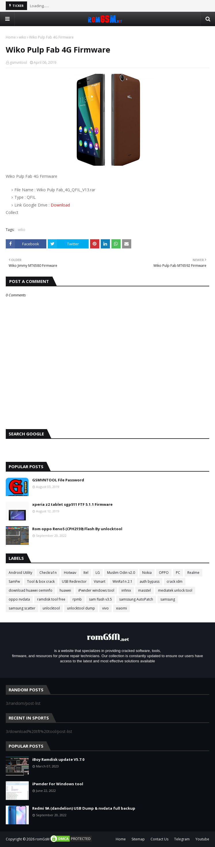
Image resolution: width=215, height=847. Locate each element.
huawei (65, 590)
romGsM (42, 839)
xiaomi (121, 608)
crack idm (174, 581)
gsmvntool (18, 62)
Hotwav (70, 572)
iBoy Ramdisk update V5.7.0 (58, 759)
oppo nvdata (19, 599)
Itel (85, 572)
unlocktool (51, 608)
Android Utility (20, 572)
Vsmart (99, 581)
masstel (144, 590)
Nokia (147, 572)
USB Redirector (74, 581)
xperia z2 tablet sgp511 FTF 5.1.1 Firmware (72, 504)
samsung (167, 599)
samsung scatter (22, 608)
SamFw (14, 581)
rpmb (77, 599)
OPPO (164, 572)
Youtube (202, 839)
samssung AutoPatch (136, 599)
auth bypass (149, 581)
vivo (105, 608)
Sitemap (138, 839)
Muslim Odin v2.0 (121, 572)
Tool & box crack (41, 581)
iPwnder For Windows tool (57, 783)
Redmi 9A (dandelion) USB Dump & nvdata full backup (83, 808)
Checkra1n (48, 572)
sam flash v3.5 (100, 599)
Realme (193, 572)
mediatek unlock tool (175, 590)
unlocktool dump (81, 608)
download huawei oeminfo (30, 590)
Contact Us (159, 839)
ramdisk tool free (51, 599)
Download (60, 205)
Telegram (182, 839)
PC (178, 572)
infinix (126, 590)
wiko (22, 37)
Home (11, 37)
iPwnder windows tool (96, 590)
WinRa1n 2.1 (122, 581)
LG (98, 572)
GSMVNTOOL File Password (58, 480)
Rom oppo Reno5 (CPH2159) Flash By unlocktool (77, 528)
